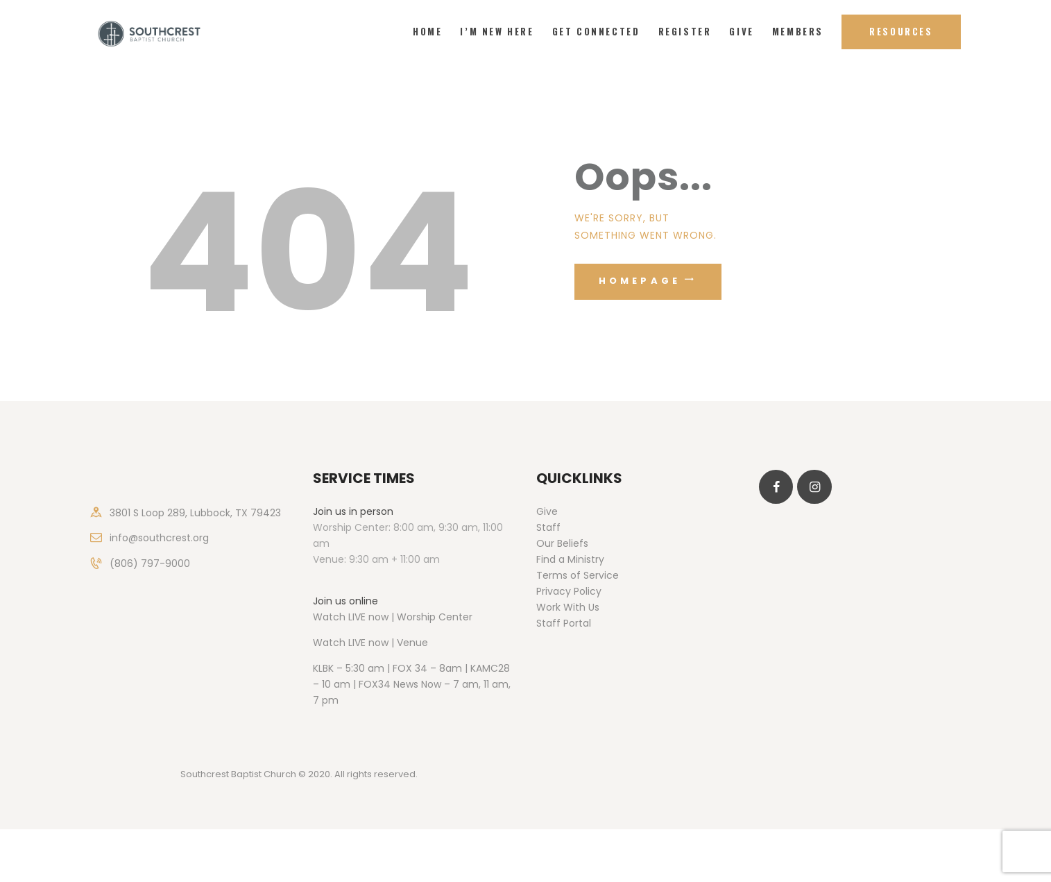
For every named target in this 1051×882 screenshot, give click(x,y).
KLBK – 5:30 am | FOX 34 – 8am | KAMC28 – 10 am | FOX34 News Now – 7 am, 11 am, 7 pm (412, 684)
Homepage (640, 280)
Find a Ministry (570, 559)
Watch (329, 643)
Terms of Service (577, 575)
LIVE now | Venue (388, 643)
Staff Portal (563, 623)
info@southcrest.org (159, 538)
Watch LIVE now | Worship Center (392, 617)
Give (547, 511)
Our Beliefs (562, 543)
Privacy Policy (568, 591)
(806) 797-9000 (150, 563)
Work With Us (567, 607)
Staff (548, 527)
